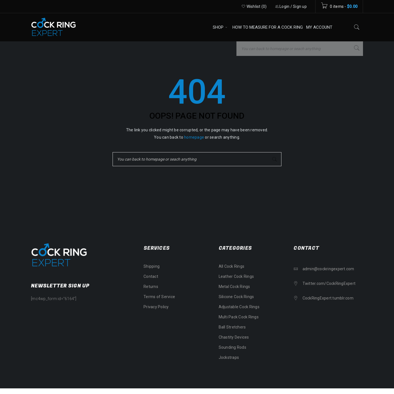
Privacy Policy (156, 307)
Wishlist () (254, 6)
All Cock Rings (232, 266)
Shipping (152, 266)
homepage (194, 137)
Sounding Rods (232, 347)
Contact (151, 276)
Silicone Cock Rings (236, 296)
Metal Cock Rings (234, 286)
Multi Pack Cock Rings (239, 317)
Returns (151, 286)
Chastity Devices (234, 337)
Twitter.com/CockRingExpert (329, 283)
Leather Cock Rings (236, 276)
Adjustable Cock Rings (239, 307)
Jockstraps (229, 357)
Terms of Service (159, 296)
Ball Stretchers (232, 327)
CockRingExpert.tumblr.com (328, 298)
